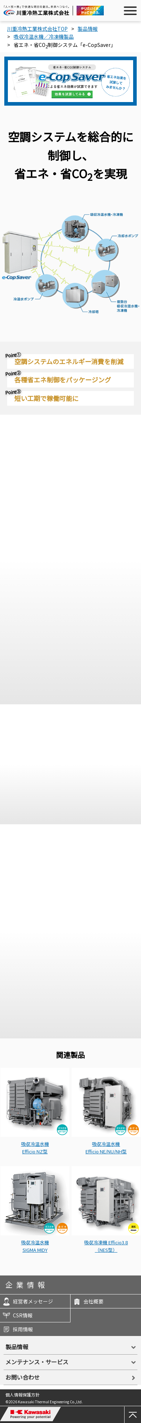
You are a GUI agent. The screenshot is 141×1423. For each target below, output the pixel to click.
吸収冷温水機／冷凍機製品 (44, 36)
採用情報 (17, 1329)
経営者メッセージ (27, 1301)
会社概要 (87, 1301)
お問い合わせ (22, 1377)
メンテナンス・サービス (36, 1361)
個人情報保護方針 (22, 1394)
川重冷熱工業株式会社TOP (37, 28)
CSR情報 (17, 1315)
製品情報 (88, 28)
